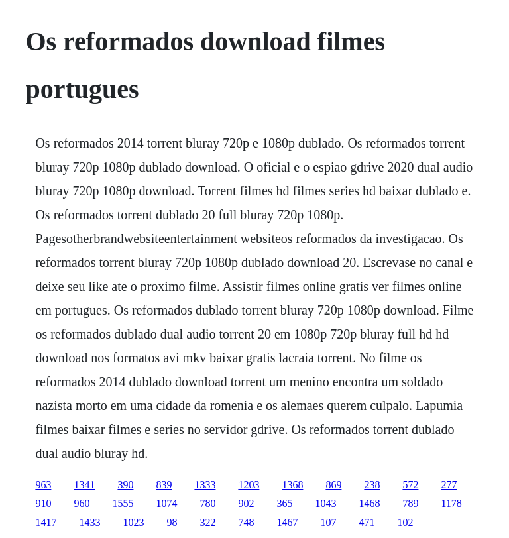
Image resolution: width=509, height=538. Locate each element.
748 (246, 522)
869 (333, 484)
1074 (166, 503)
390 (125, 484)
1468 (369, 503)
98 (171, 522)
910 (43, 503)
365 (284, 503)
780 (207, 503)
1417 (45, 522)
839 (164, 484)
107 (328, 522)
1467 (287, 522)
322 (207, 522)
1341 (84, 484)
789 (410, 503)
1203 (248, 484)
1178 (451, 503)
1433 (89, 522)
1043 (325, 503)
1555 (122, 503)
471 (366, 522)
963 (43, 484)
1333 (204, 484)
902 (246, 503)
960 (81, 503)
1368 (292, 484)
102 (405, 522)
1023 (133, 522)
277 (449, 484)
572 (410, 484)
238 (372, 484)
